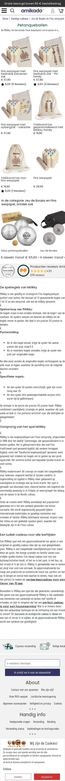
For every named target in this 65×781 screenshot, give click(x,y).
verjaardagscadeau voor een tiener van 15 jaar (32, 581)
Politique (7, 768)
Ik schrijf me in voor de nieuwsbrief (32, 672)
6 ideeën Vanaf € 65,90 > (19, 234)
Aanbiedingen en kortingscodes (43, 728)
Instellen (18, 776)
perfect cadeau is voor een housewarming (31, 604)
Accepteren (46, 776)
